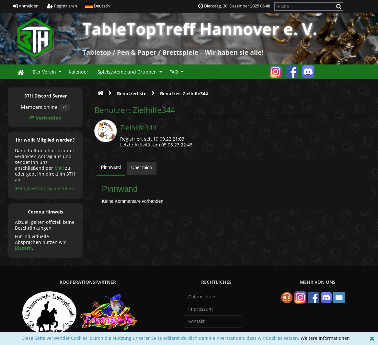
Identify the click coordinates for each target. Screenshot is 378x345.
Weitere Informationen (325, 338)
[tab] (111, 169)
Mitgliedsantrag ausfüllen (44, 188)
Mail (59, 168)
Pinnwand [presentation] (111, 167)
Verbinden (45, 117)
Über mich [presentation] (141, 167)
